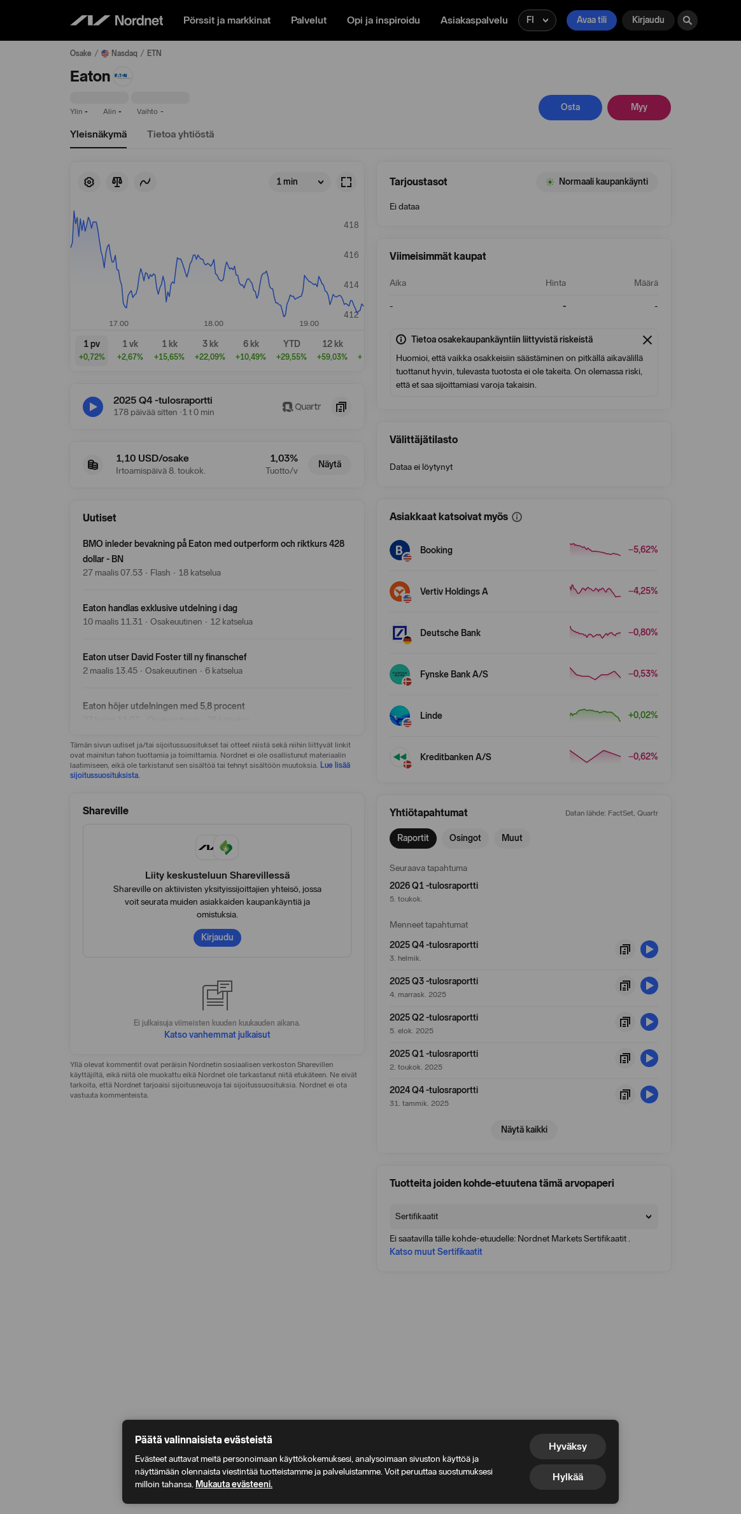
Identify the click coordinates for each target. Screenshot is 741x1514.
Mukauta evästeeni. (233, 1484)
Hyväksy (568, 1446)
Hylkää (568, 1477)
